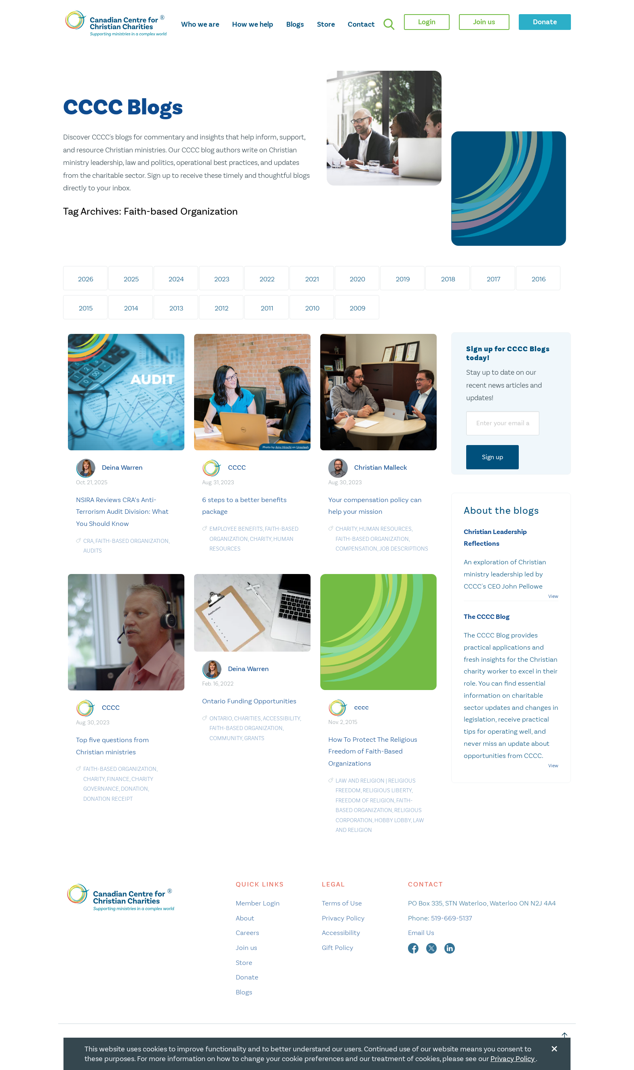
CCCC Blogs (123, 107)
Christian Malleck (380, 467)
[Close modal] (554, 1047)
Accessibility (281, 718)
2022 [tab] (267, 279)
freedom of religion (365, 800)
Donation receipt (108, 799)
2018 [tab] (448, 279)
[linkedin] (449, 947)
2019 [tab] (403, 279)
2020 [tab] (357, 279)
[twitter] (432, 947)
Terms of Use (342, 903)
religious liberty (387, 790)
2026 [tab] (85, 279)
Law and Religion (360, 780)
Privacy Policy (343, 918)
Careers (247, 933)
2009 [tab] (358, 308)
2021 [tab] (312, 279)
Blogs (295, 24)
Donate (247, 977)
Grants (254, 738)
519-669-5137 (451, 918)
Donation (134, 788)
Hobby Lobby (392, 820)
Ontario (220, 718)
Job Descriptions (403, 548)
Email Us (421, 933)
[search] (389, 24)
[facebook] (414, 947)
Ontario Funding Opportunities (249, 701)
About (245, 918)
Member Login (258, 903)
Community (225, 738)
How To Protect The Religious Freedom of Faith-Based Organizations (372, 751)
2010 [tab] (312, 308)
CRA (88, 541)
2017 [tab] (493, 279)
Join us (246, 947)
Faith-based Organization (132, 541)
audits (92, 550)
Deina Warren (122, 467)
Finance (118, 779)
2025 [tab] (131, 279)
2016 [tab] (539, 279)
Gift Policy (337, 947)
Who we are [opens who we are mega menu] (200, 24)
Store (326, 24)
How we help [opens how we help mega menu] (252, 24)
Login (426, 21)
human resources (385, 529)
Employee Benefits (236, 529)
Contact (361, 24)
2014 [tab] (131, 308)
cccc (361, 707)
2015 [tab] (86, 308)
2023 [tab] (221, 279)
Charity (260, 539)
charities (247, 718)
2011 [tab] (267, 308)
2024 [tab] (176, 279)
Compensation (356, 548)
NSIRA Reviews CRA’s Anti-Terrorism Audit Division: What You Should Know (122, 512)
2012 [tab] (221, 308)
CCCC (237, 467)
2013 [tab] (176, 308)
